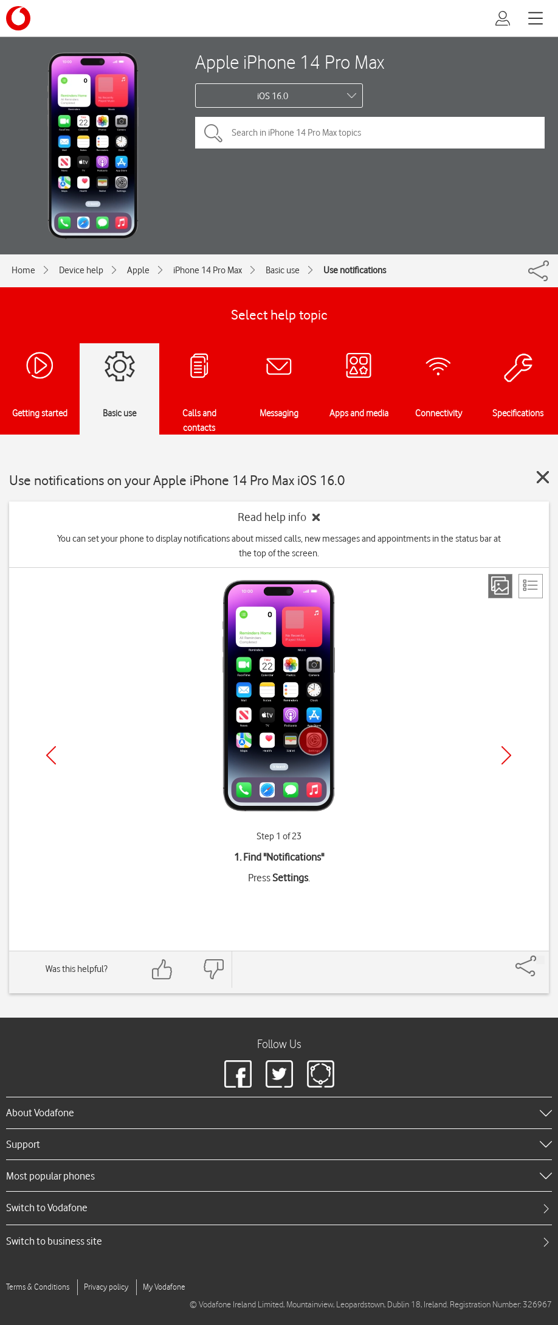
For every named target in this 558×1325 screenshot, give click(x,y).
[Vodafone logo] (18, 18)
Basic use (283, 270)
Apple (138, 270)
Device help (81, 270)
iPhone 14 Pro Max (207, 270)
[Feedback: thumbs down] (213, 969)
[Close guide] (543, 477)
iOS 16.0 (272, 96)
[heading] (279, 1112)
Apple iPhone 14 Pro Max (289, 62)
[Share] (540, 960)
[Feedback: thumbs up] (162, 969)
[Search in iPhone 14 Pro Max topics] (370, 133)
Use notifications (354, 270)
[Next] (506, 755)
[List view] (530, 586)
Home (23, 270)
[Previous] (51, 755)
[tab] (279, 1208)
